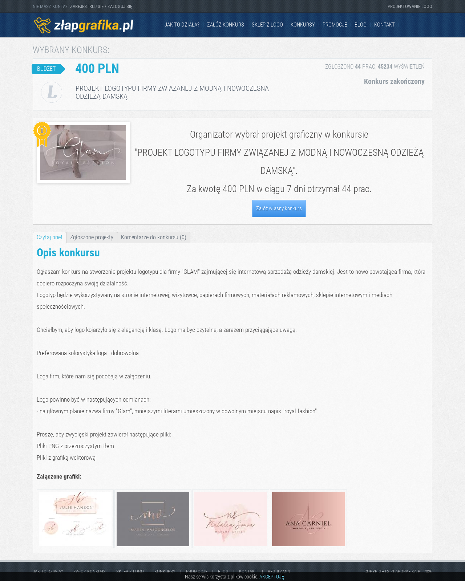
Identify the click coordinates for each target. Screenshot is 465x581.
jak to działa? (182, 24)
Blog (361, 24)
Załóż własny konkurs (279, 208)
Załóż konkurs (225, 24)
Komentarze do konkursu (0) (153, 237)
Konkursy (303, 24)
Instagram (426, 25)
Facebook (408, 25)
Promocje (335, 24)
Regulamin (279, 571)
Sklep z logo (267, 24)
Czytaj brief (49, 237)
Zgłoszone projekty (91, 237)
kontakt (384, 24)
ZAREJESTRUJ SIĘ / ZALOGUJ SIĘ (101, 6)
